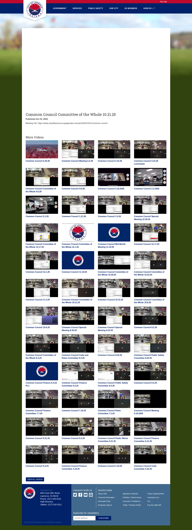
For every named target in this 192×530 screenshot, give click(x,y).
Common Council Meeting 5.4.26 (77, 161)
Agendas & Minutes (130, 494)
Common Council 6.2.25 (73, 438)
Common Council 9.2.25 (145, 327)
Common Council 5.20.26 (38, 161)
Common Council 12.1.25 (38, 272)
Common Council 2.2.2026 (146, 189)
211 (148, 501)
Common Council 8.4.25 (145, 383)
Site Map (163, 2)
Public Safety (95, 8)
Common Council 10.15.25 (110, 300)
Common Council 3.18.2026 (111, 189)
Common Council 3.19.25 (110, 466)
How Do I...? (149, 8)
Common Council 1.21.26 (74, 216)
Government (59, 8)
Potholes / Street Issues (132, 497)
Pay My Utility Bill (154, 505)
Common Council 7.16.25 (74, 410)
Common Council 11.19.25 (74, 272)
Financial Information (106, 497)
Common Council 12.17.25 (146, 244)
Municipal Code (104, 501)
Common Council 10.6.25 (38, 327)
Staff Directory (46, 502)
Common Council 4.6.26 (73, 189)
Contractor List (153, 497)
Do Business (131, 8)
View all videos (35, 479)
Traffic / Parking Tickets (132, 505)
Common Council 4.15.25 (110, 161)
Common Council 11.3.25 (38, 300)
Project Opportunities (155, 494)
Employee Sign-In (105, 505)
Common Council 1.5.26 (109, 216)
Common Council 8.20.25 (110, 355)
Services (77, 8)
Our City (113, 8)
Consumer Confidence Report (134, 501)
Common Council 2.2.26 (37, 216)
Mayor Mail (102, 494)
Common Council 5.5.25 (37, 466)
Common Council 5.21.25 (38, 438)
